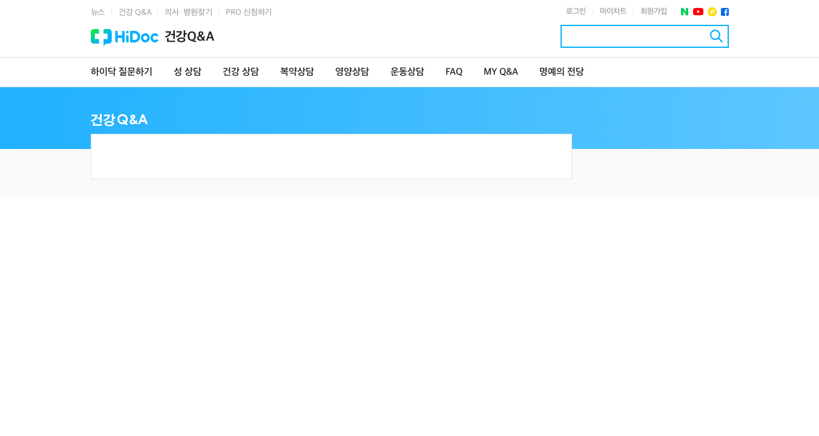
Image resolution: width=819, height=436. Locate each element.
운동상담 (407, 72)
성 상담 (188, 72)
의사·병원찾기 (188, 12)
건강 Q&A (135, 12)
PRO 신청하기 (249, 12)
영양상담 (352, 72)
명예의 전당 (561, 72)
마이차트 (613, 11)
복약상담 (297, 72)
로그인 (576, 11)
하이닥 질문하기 (122, 72)
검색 (716, 36)
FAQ (454, 72)
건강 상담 (241, 72)
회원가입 (653, 11)
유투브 (698, 11)
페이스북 (725, 11)
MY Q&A (501, 72)
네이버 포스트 (685, 11)
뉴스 (98, 12)
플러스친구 (712, 11)
